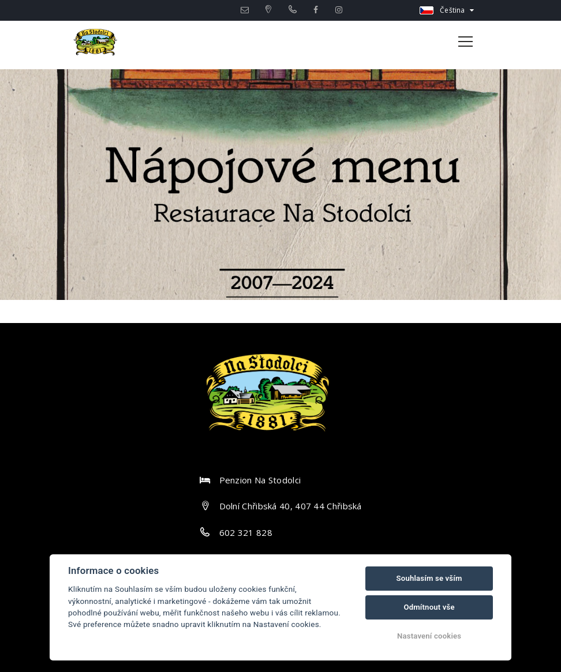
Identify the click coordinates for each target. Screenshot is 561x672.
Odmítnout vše (428, 607)
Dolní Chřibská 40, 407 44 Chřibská (290, 506)
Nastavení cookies (429, 636)
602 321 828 (245, 532)
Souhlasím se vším (429, 578)
